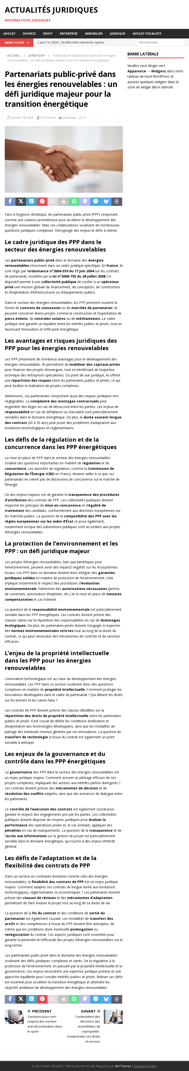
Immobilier (94, 34)
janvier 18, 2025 (22, 117)
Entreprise (69, 34)
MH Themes (123, 1066)
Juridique (117, 34)
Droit (47, 34)
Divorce (29, 34)
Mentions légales (145, 1066)
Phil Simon (48, 117)
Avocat (10, 34)
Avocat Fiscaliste (147, 34)
